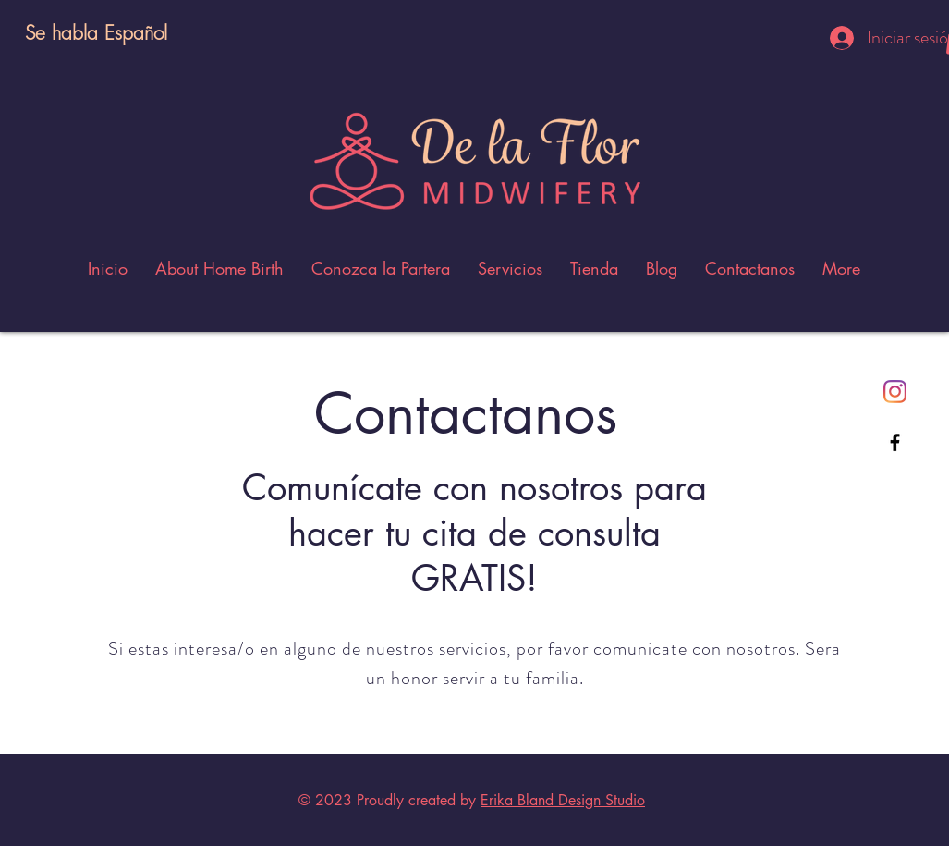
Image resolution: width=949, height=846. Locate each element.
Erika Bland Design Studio (563, 800)
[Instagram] (894, 391)
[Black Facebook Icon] (894, 442)
